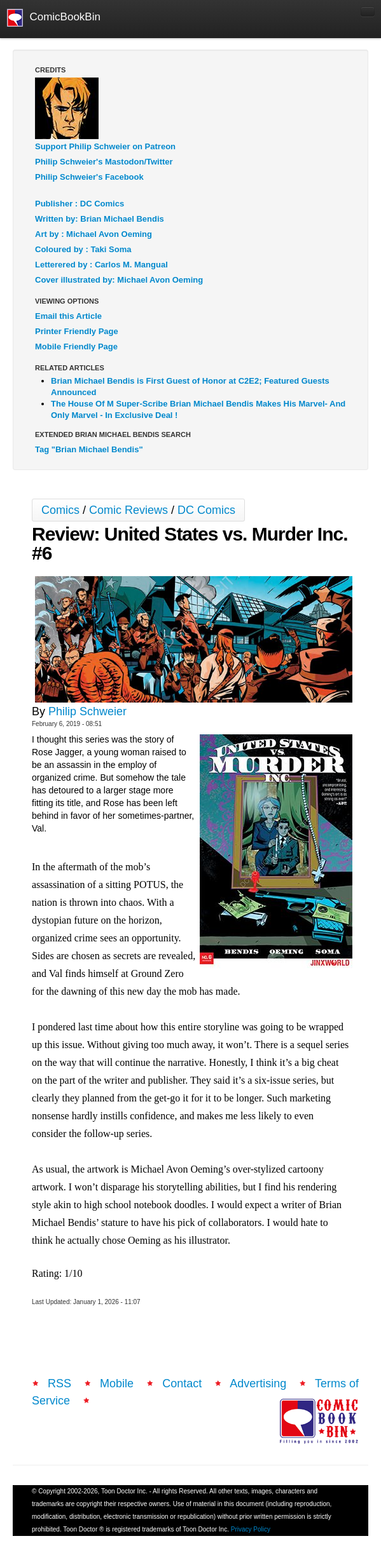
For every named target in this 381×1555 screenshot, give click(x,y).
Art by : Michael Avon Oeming (93, 234)
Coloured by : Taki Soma (83, 249)
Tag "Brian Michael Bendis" (89, 449)
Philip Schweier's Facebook (89, 177)
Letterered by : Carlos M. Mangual (101, 264)
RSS (59, 1383)
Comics (60, 510)
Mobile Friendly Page (76, 346)
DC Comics (206, 510)
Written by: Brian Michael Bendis (99, 219)
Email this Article (68, 316)
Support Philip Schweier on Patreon (105, 146)
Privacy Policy (250, 1529)
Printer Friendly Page (76, 331)
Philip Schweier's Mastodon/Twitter (104, 161)
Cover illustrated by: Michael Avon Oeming (119, 280)
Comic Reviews (128, 510)
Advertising (258, 1383)
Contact (182, 1383)
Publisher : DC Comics (79, 203)
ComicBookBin (53, 18)
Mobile (117, 1383)
